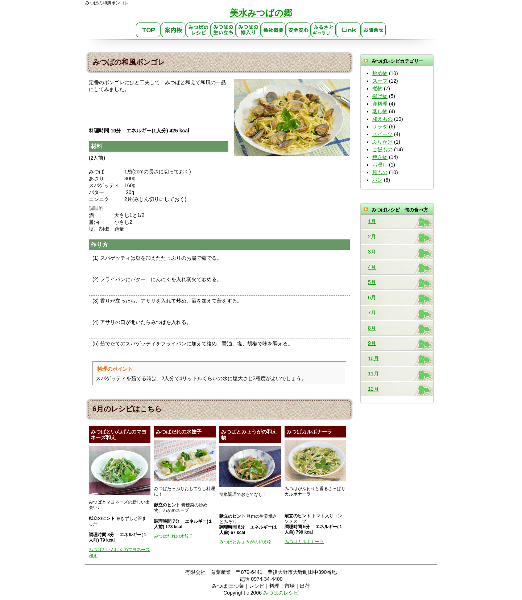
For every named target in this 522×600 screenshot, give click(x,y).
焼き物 (380, 157)
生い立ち (223, 30)
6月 (372, 297)
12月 (373, 389)
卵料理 (380, 104)
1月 (372, 221)
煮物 (377, 88)
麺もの (380, 172)
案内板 (173, 30)
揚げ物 (380, 96)
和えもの (382, 119)
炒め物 (380, 73)
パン (377, 180)
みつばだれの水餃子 (173, 536)
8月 (372, 328)
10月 (373, 358)
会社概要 (273, 30)
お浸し (380, 165)
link (348, 30)
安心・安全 (298, 30)
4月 (372, 267)
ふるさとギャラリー (323, 30)
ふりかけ (382, 142)
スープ (380, 81)
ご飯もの (382, 149)
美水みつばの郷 (261, 13)
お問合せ (373, 30)
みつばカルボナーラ (304, 541)
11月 (373, 374)
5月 (372, 282)
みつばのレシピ (198, 30)
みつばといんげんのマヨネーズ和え (119, 552)
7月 (372, 313)
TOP (148, 30)
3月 (372, 252)
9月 (372, 343)
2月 (372, 236)
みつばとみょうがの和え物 (245, 541)
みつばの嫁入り (248, 30)
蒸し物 (380, 111)
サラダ (380, 127)
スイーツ (382, 134)
